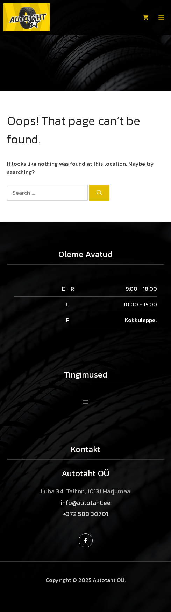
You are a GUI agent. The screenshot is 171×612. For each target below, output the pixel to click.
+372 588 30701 (85, 513)
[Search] (99, 193)
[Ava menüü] (85, 402)
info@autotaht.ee (85, 502)
